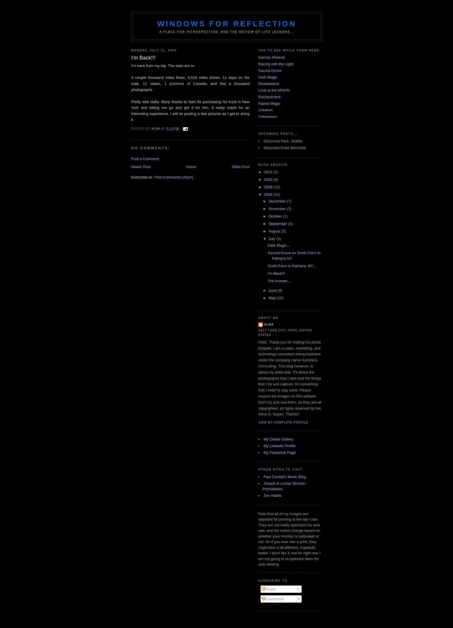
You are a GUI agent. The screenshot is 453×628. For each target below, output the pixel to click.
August (275, 231)
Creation (265, 110)
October (276, 216)
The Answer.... (279, 281)
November (278, 209)
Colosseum (267, 116)
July (272, 239)
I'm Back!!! (276, 273)
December (278, 201)
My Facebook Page (279, 452)
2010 (269, 179)
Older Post (241, 167)
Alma (269, 324)
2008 (269, 194)
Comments (273, 599)
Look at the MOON (273, 90)
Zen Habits (272, 495)
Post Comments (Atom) (173, 177)
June (273, 290)
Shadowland (268, 83)
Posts (269, 589)
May (273, 298)
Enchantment (269, 97)
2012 (269, 172)
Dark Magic (267, 77)
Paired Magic (269, 103)
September (278, 224)
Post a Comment (145, 159)
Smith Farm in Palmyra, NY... (292, 266)
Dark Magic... (279, 245)
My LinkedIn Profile (279, 446)
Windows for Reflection (226, 23)
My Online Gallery (278, 439)
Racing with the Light (275, 64)
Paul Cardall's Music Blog (284, 477)
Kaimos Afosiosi (271, 57)
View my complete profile (283, 422)
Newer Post (141, 167)
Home (191, 167)
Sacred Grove (269, 70)
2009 (269, 187)
